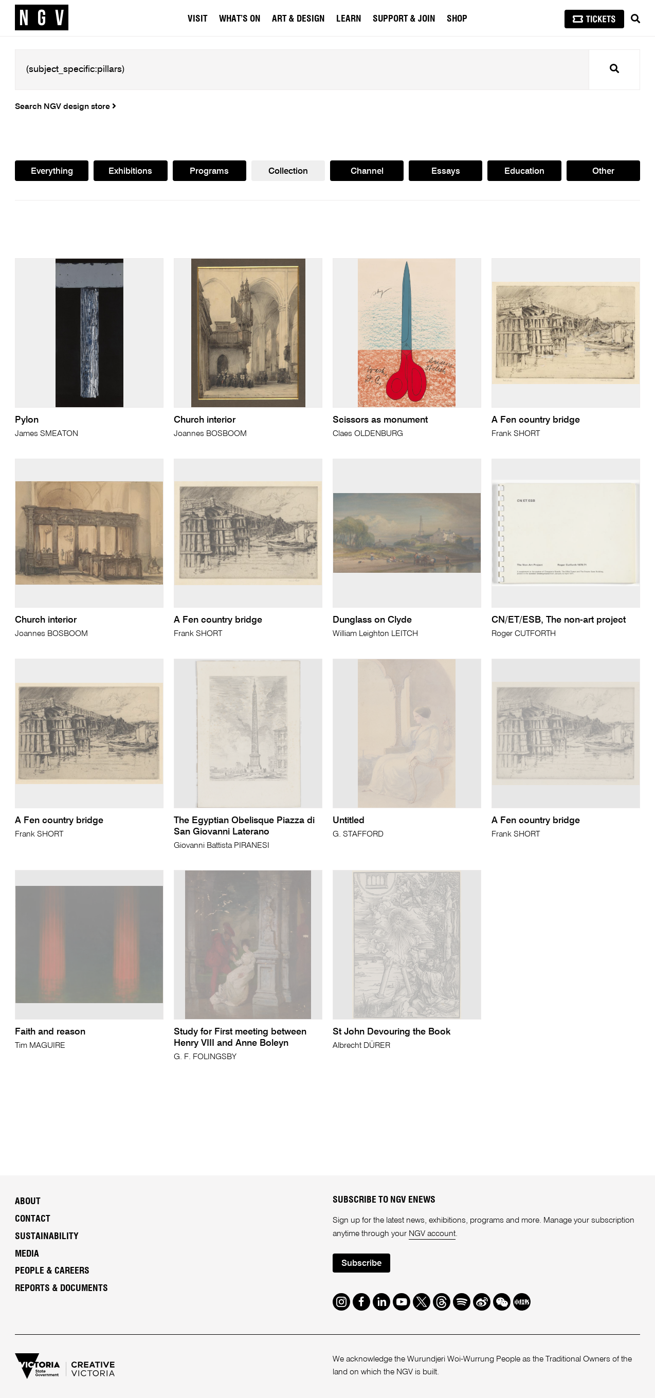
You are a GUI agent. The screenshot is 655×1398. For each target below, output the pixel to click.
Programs (209, 171)
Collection (288, 171)
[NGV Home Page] (41, 18)
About (28, 1201)
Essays (445, 171)
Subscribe (361, 1263)
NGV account (432, 1234)
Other (603, 171)
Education (524, 171)
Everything (52, 171)
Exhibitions (130, 171)
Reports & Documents (61, 1288)
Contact (32, 1219)
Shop (457, 19)
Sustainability (47, 1236)
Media (27, 1254)
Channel (367, 171)
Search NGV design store (65, 107)
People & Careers (52, 1271)
